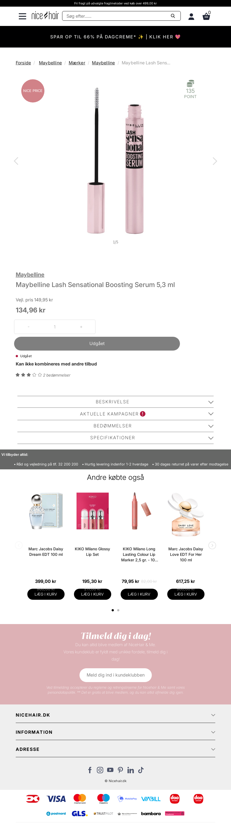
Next (213, 161)
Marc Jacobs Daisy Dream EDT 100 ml (45, 551)
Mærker (77, 62)
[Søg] (121, 16)
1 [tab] (113, 610)
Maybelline (50, 62)
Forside (23, 62)
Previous (17, 161)
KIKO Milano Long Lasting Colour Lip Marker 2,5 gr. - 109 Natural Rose (139, 554)
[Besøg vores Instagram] (100, 771)
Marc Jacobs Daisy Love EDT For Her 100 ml (185, 554)
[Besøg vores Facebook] (89, 771)
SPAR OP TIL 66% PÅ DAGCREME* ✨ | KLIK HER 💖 (115, 37)
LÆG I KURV (45, 594)
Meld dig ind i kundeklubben (116, 675)
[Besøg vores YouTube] (110, 771)
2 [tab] (119, 610)
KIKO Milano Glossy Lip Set (92, 551)
